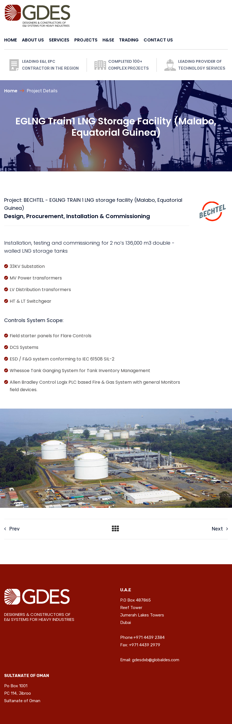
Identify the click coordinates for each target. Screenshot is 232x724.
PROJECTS (85, 40)
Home (10, 91)
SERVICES (59, 40)
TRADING (129, 40)
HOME (10, 40)
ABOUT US (33, 40)
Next (220, 529)
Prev (12, 529)
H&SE (108, 40)
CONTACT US (158, 40)
